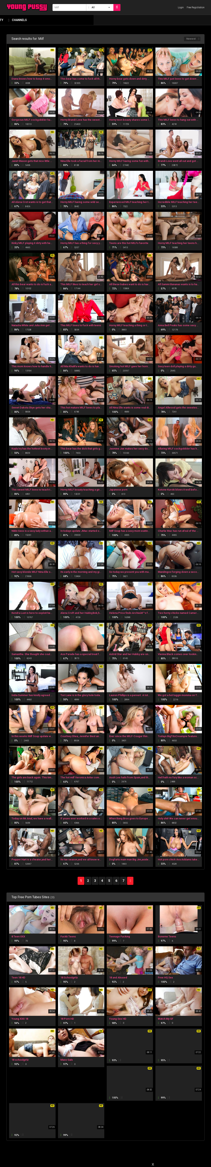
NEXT (130, 881)
